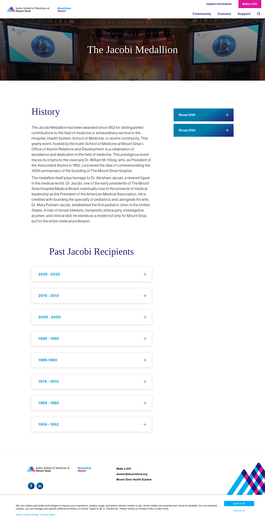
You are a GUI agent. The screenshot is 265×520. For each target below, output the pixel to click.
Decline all (239, 510)
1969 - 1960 (48, 403)
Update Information (219, 4)
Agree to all (239, 503)
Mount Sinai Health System (134, 479)
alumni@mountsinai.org (131, 474)
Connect (224, 14)
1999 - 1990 (48, 338)
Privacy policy (47, 514)
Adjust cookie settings (27, 514)
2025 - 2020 (49, 274)
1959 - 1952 (48, 424)
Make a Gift (250, 4)
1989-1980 (47, 360)
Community (202, 14)
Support (244, 14)
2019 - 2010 (48, 296)
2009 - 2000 (49, 317)
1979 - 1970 (48, 381)
